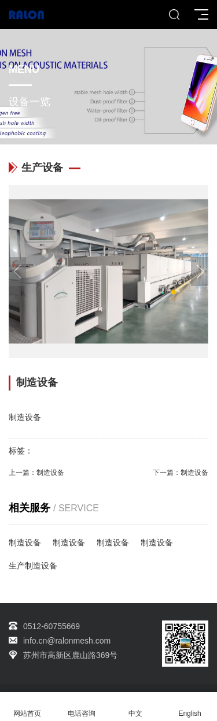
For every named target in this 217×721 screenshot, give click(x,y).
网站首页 (27, 707)
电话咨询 (81, 707)
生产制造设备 (33, 565)
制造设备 (50, 473)
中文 (136, 707)
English (190, 707)
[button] (199, 271)
